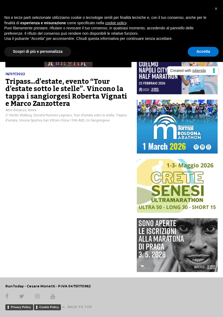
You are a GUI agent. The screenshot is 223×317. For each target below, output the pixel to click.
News (32, 110)
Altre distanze (15, 110)
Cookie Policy (49, 307)
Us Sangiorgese (98, 120)
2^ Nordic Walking (18, 115)
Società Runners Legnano (52, 115)
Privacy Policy (21, 307)
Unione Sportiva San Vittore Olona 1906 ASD (51, 120)
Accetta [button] (203, 51)
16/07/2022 (15, 74)
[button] (216, 8)
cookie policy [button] (115, 23)
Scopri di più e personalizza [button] (37, 51)
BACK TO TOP (77, 307)
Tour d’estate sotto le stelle (94, 115)
